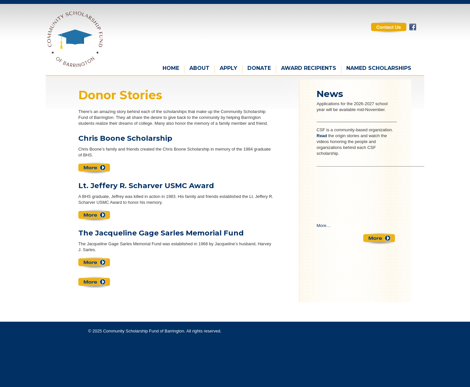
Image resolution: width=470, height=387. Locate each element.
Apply (228, 68)
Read (322, 135)
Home (171, 68)
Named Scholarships (378, 68)
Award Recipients (308, 68)
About (199, 68)
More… (324, 225)
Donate (259, 68)
